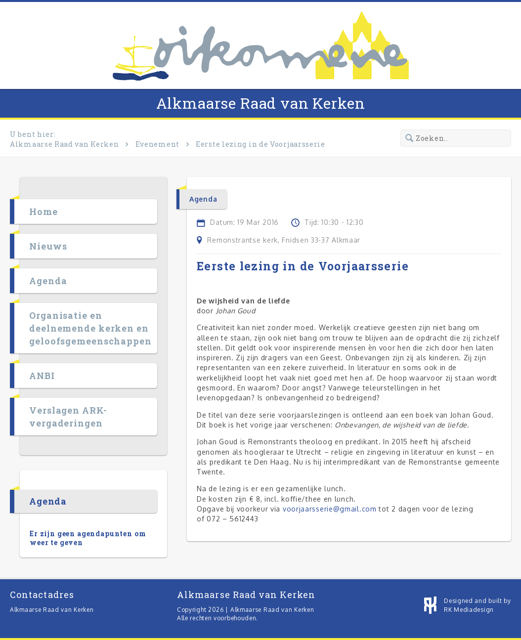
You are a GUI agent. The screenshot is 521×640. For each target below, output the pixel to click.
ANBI (42, 376)
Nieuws (48, 246)
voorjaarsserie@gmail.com (330, 509)
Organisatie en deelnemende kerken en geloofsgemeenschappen (90, 328)
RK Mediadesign (469, 609)
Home (43, 211)
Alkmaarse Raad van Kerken (260, 103)
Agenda (48, 281)
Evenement (157, 144)
